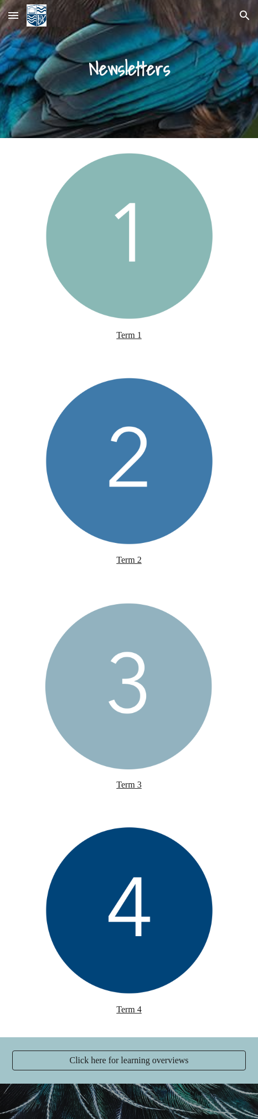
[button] (13, 15)
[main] (129, 69)
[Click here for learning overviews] (129, 1060)
